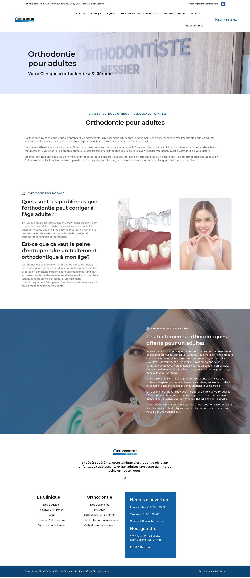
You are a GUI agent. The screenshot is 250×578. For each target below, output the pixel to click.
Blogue (195, 13)
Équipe (111, 13)
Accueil (81, 13)
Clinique (96, 13)
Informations (174, 13)
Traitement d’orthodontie (139, 13)
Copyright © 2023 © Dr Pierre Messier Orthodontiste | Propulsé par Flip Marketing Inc (67, 572)
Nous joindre (194, 25)
